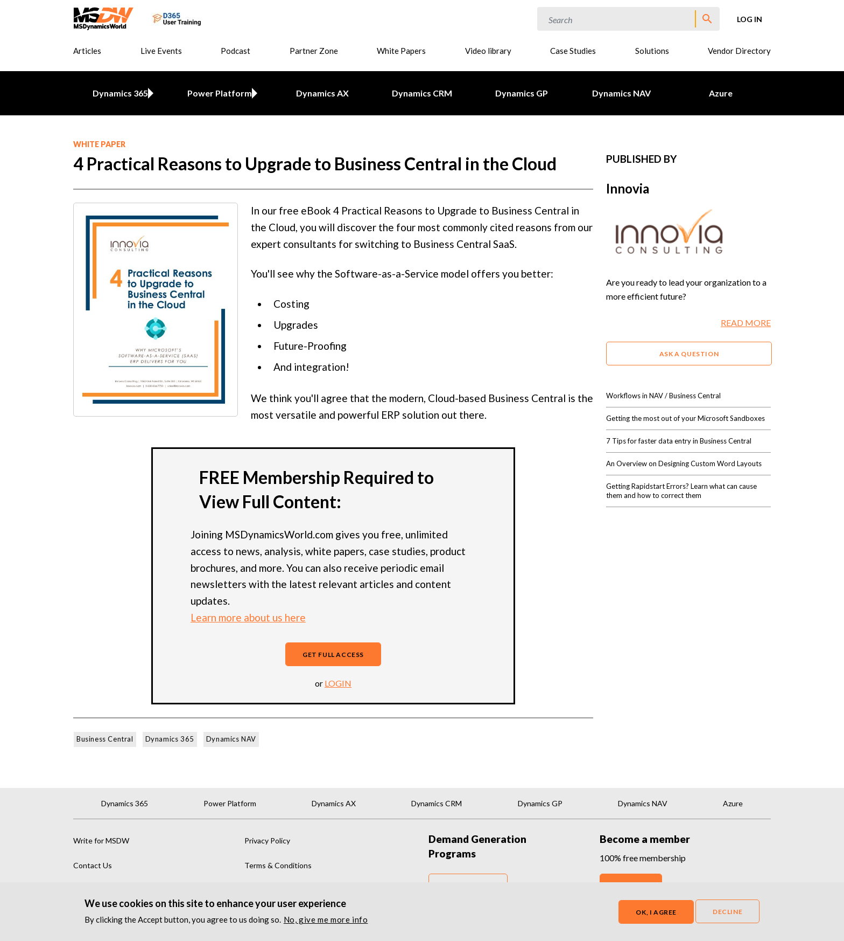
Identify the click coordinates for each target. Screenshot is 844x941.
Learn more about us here (248, 617)
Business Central (104, 739)
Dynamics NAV (621, 93)
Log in (749, 19)
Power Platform (218, 93)
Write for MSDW (101, 840)
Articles (87, 51)
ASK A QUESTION (689, 354)
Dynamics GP (521, 93)
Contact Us (92, 865)
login (338, 683)
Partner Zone (314, 51)
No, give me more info (326, 919)
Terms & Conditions (278, 865)
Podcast (235, 51)
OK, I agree (656, 912)
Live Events (161, 51)
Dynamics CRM (422, 93)
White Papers (401, 51)
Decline (727, 912)
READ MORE (746, 322)
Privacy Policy (267, 840)
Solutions (652, 51)
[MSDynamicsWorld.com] (103, 17)
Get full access (333, 655)
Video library (488, 51)
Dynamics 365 (118, 93)
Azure (721, 93)
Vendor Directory (739, 51)
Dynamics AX (322, 93)
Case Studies (573, 51)
